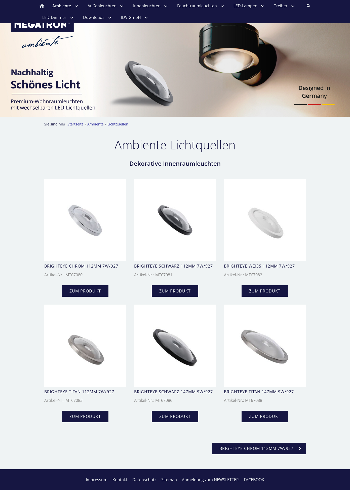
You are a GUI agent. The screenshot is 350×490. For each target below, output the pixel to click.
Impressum (96, 479)
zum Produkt (85, 291)
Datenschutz (144, 479)
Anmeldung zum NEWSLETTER (210, 479)
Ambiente (95, 124)
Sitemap (169, 479)
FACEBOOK (254, 479)
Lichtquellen (117, 124)
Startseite (75, 124)
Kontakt (119, 479)
